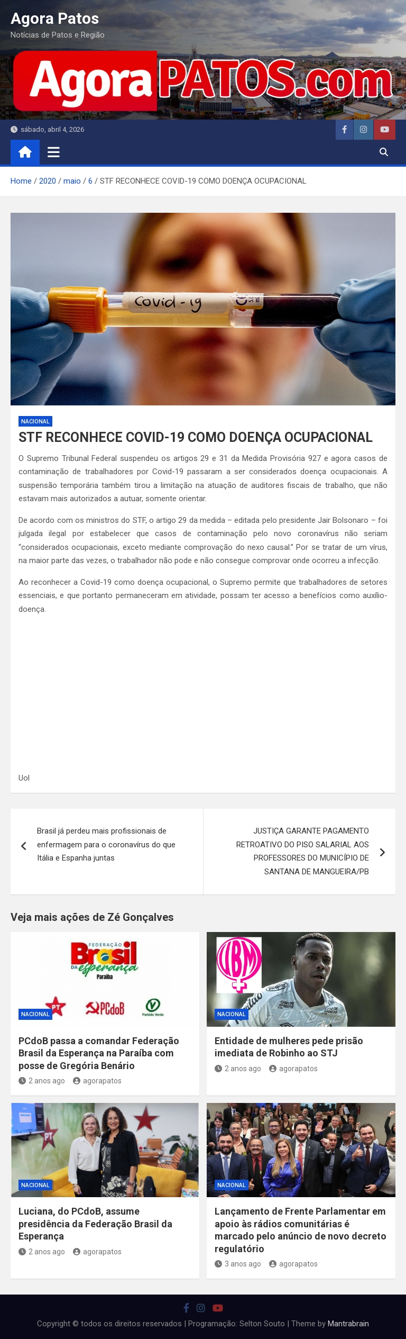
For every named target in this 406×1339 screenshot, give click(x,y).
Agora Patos (55, 18)
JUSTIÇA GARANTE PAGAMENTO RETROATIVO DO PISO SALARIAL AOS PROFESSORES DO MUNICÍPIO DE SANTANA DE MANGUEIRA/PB (302, 851)
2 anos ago (42, 1080)
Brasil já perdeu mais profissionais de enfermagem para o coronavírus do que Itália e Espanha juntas (106, 844)
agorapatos (97, 1080)
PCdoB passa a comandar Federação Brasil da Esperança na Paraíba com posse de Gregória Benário (99, 1053)
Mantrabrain (348, 1323)
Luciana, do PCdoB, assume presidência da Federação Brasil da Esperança (95, 1224)
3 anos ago (238, 1264)
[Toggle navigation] (54, 152)
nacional (35, 421)
